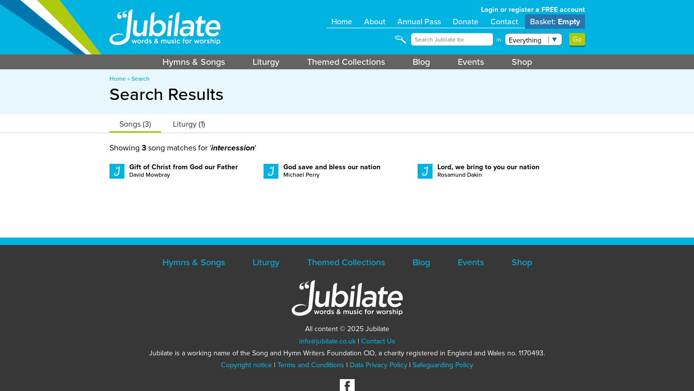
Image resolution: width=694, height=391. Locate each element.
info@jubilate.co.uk (327, 341)
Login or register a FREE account (533, 9)
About (374, 21)
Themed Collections (346, 61)
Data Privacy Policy (378, 365)
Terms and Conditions (310, 365)
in (498, 39)
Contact (504, 21)
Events (471, 61)
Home (341, 21)
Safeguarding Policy (443, 365)
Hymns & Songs (193, 61)
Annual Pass (419, 21)
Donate (466, 21)
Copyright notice (246, 365)
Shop (522, 61)
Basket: (555, 21)
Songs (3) (135, 124)
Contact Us (378, 341)
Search (140, 78)
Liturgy (266, 61)
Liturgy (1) (189, 124)
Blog (421, 61)
